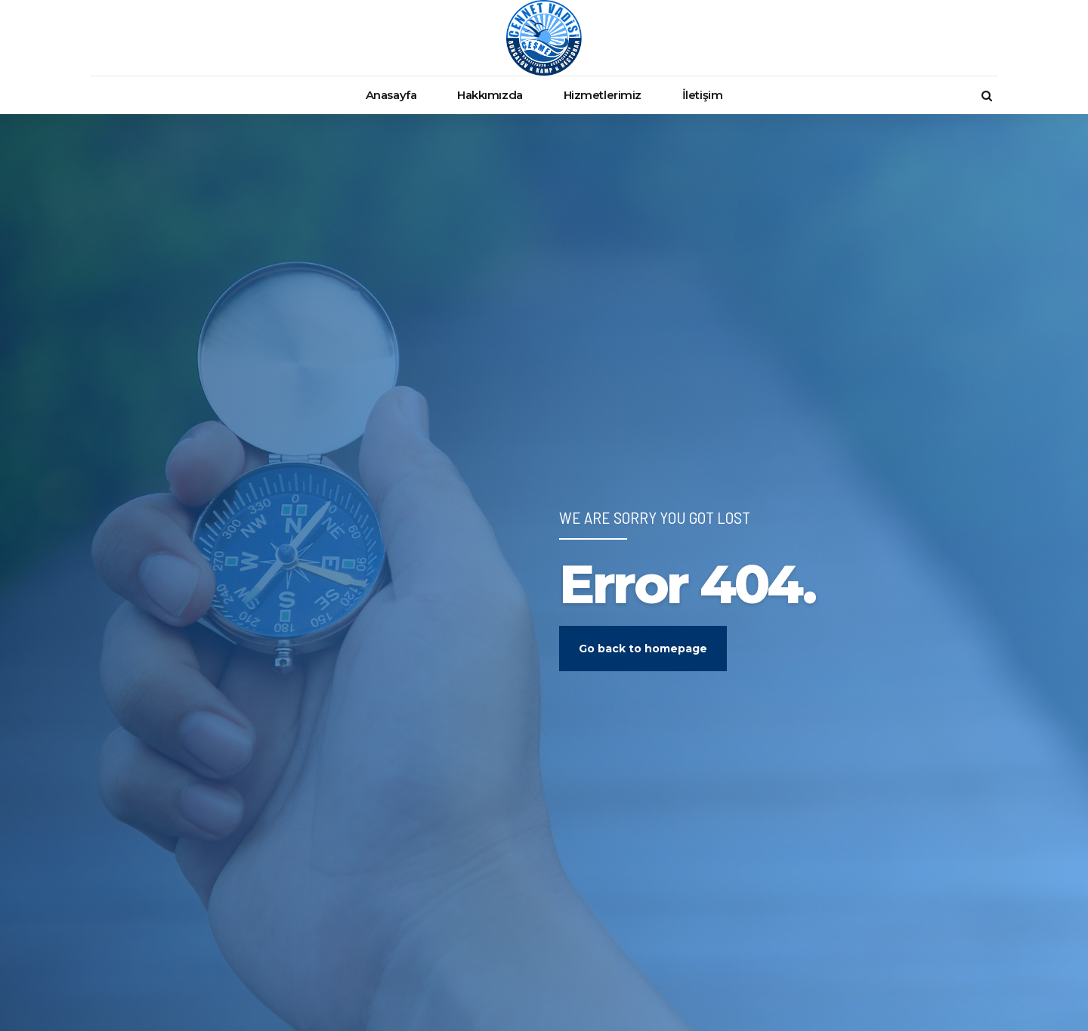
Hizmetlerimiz (602, 95)
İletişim (702, 95)
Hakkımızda (490, 95)
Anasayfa (391, 95)
